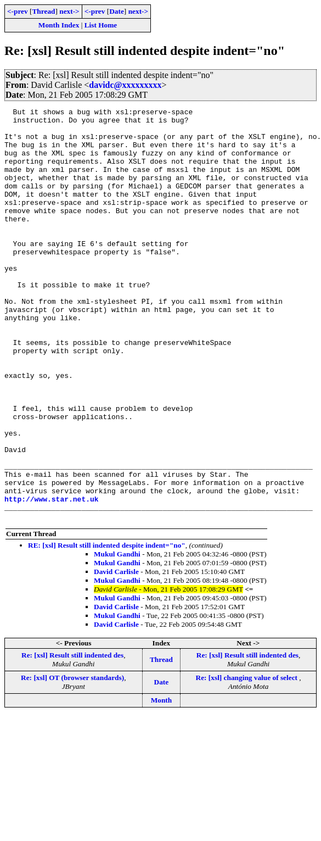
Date (116, 11)
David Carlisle (116, 654)
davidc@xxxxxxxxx (125, 85)
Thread (43, 11)
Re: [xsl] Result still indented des (72, 737)
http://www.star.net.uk (51, 578)
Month (161, 782)
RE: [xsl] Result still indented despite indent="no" (106, 627)
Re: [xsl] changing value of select (248, 760)
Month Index (58, 25)
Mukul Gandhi (117, 636)
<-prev (17, 11)
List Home (101, 25)
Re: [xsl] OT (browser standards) (72, 760)
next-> (69, 11)
